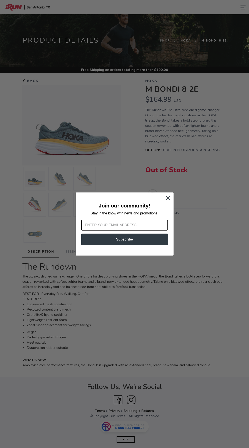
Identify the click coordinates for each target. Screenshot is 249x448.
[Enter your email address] (124, 225)
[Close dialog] (168, 198)
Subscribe (124, 239)
